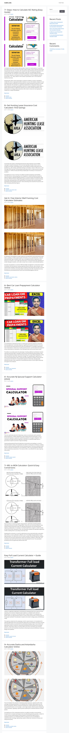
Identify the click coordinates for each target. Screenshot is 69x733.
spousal (10, 457)
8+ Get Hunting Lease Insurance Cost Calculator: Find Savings (20, 106)
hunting (12, 189)
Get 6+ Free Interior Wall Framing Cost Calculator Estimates (21, 199)
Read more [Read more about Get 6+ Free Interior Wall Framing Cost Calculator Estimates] (6, 273)
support (14, 457)
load (15, 636)
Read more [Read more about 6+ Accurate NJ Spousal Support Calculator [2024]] (6, 453)
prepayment (13, 368)
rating (10, 97)
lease (15, 189)
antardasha (8, 726)
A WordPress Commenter (55, 49)
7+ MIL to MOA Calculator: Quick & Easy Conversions (21, 466)
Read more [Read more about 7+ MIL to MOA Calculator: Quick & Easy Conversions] (6, 543)
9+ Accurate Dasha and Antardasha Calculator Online (19, 645)
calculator (7, 95)
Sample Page (61, 2)
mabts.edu (7, 3)
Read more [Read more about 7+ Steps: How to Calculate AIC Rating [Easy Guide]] (6, 93)
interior (16, 277)
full (13, 636)
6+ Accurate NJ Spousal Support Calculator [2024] (23, 377)
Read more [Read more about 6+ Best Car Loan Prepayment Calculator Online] (6, 364)
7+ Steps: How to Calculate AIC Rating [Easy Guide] (23, 11)
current (10, 636)
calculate (7, 97)
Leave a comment (9, 98)
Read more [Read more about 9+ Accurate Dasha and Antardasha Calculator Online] (6, 722)
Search (51, 9)
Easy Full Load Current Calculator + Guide (22, 555)
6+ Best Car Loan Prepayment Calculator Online (22, 286)
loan (10, 368)
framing (12, 277)
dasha (15, 726)
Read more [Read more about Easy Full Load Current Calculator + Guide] (6, 632)
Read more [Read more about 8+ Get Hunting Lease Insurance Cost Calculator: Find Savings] (6, 185)
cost (10, 189)
